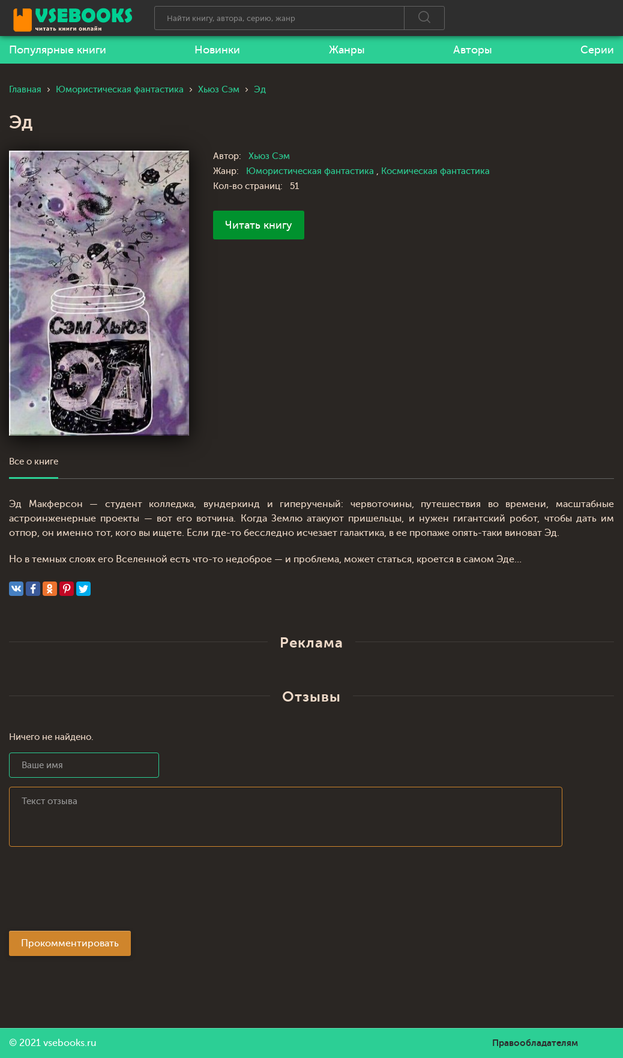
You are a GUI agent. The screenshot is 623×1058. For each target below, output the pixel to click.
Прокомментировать (70, 943)
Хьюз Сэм (269, 156)
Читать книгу (258, 225)
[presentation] (100, 892)
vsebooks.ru (70, 1043)
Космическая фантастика (435, 171)
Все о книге (33, 462)
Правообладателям (535, 1043)
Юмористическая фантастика (311, 171)
